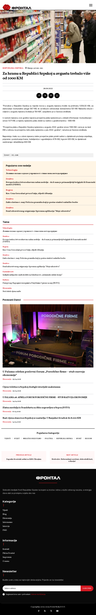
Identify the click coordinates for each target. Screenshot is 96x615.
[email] (42, 588)
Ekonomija (7, 288)
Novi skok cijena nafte (12, 291)
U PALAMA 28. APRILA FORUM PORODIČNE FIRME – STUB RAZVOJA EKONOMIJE (45, 397)
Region (9, 190)
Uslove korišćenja (38, 594)
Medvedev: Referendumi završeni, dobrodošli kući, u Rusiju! (72, 460)
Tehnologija (11, 170)
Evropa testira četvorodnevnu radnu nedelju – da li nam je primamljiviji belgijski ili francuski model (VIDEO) (50, 183)
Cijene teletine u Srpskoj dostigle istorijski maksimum (31, 387)
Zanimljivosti (8, 272)
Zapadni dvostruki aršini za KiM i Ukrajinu (23, 459)
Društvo (9, 179)
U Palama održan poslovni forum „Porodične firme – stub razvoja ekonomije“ (44, 373)
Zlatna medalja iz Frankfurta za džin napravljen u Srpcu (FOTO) (36, 407)
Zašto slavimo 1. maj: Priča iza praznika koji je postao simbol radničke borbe (42, 202)
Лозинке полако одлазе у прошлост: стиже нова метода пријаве (37, 173)
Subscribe (87, 588)
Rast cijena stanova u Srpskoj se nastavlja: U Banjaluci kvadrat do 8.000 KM (42, 418)
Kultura (6, 280)
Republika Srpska (13, 68)
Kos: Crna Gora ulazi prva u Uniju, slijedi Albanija (29, 193)
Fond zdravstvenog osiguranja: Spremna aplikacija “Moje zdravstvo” (38, 211)
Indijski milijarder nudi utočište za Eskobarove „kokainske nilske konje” (32, 275)
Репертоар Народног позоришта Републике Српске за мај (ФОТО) (31, 283)
